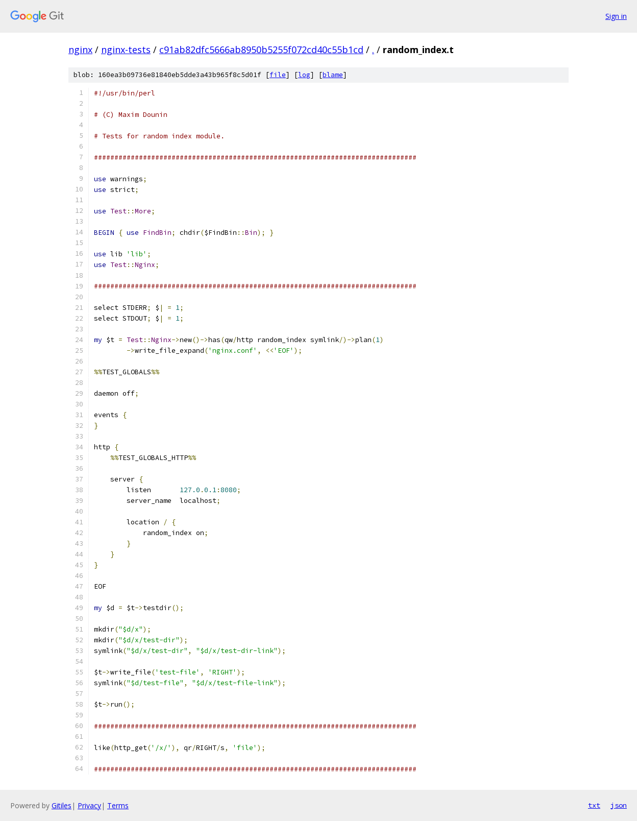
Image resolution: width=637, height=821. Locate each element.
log (304, 74)
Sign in (616, 16)
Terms (118, 805)
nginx (80, 49)
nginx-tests (126, 49)
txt (594, 805)
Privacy (89, 805)
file (278, 74)
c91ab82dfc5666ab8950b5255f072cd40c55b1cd (261, 49)
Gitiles (61, 805)
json (618, 805)
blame (333, 74)
